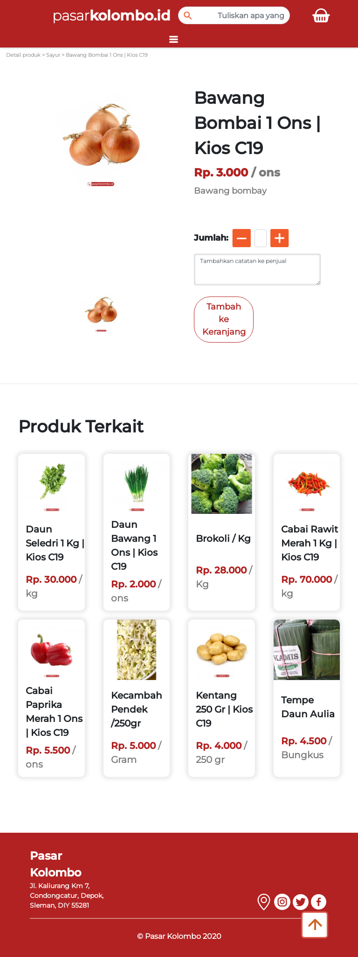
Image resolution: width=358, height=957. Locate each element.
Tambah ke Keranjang (224, 319)
